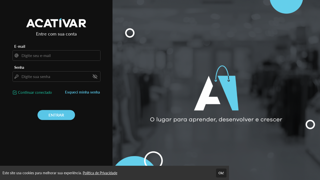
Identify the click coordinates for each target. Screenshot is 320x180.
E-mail (19, 46)
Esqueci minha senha (82, 92)
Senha (19, 67)
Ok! (221, 173)
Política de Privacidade (100, 173)
